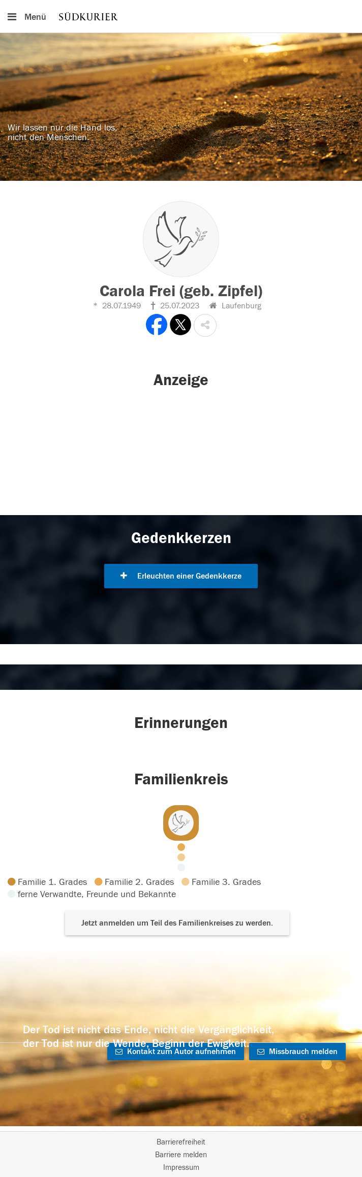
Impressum (181, 1167)
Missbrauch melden (297, 1051)
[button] (205, 325)
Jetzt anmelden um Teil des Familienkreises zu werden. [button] (177, 923)
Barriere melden (181, 1155)
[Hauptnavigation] (181, 16)
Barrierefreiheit (181, 1142)
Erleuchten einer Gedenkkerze (181, 576)
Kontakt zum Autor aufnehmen (175, 1051)
